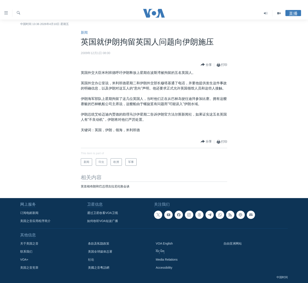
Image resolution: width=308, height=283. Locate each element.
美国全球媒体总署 (100, 251)
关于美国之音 (29, 243)
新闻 (84, 32)
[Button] (206, 65)
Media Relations (166, 259)
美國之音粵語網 (98, 267)
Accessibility (164, 267)
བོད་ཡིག (160, 251)
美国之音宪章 (29, 267)
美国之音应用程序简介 (35, 221)
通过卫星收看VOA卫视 (102, 213)
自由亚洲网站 (233, 243)
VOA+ (24, 259)
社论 (91, 259)
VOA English (164, 243)
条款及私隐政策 (98, 243)
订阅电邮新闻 (29, 213)
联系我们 (26, 251)
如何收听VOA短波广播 (102, 221)
